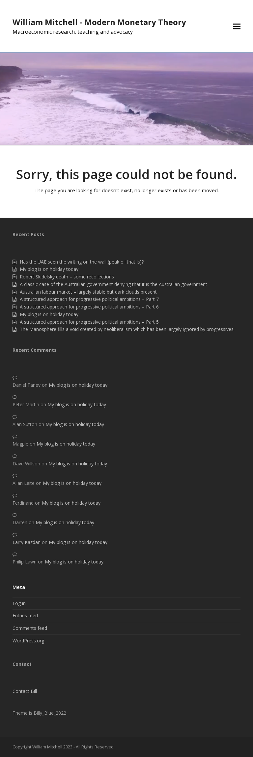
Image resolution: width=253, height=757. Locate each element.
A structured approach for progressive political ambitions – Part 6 (89, 307)
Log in (19, 603)
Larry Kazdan (27, 542)
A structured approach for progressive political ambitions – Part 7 (89, 299)
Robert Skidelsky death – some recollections (67, 276)
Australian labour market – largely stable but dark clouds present (88, 292)
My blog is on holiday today (49, 269)
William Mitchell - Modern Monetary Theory (99, 22)
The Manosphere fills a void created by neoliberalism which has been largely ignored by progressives (127, 329)
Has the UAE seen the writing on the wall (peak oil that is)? (82, 262)
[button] (236, 26)
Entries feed (25, 615)
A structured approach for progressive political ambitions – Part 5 (89, 322)
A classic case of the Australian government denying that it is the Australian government (113, 284)
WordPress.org (28, 640)
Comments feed (30, 628)
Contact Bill (25, 691)
